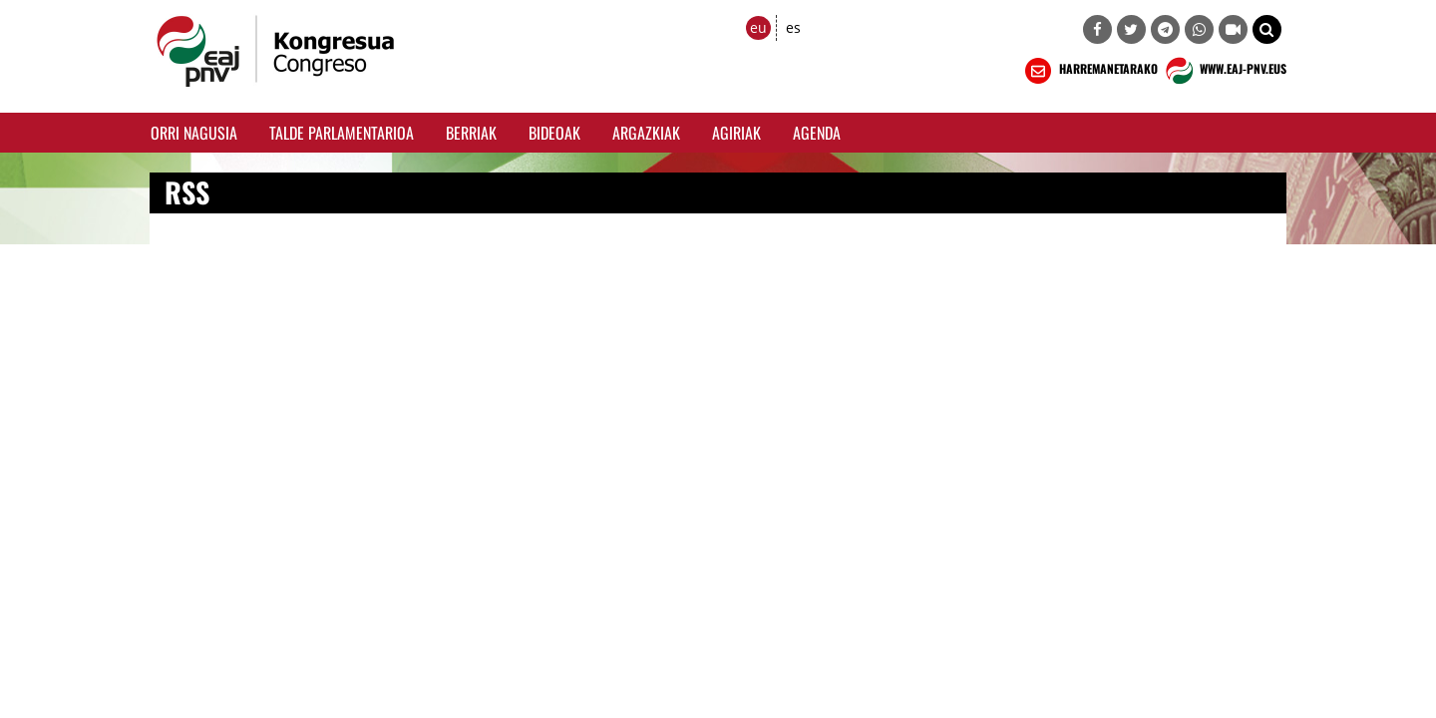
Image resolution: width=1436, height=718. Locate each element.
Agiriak (736, 133)
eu (758, 27)
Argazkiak (646, 133)
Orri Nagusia (194, 133)
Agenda (817, 133)
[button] (1267, 29)
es (793, 27)
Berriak (471, 133)
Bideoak (554, 133)
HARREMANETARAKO (1089, 71)
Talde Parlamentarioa (341, 133)
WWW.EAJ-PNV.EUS (1224, 71)
